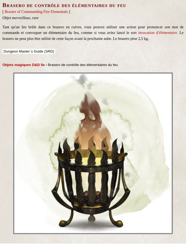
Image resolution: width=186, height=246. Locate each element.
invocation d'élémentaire (157, 32)
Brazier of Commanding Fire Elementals (36, 11)
